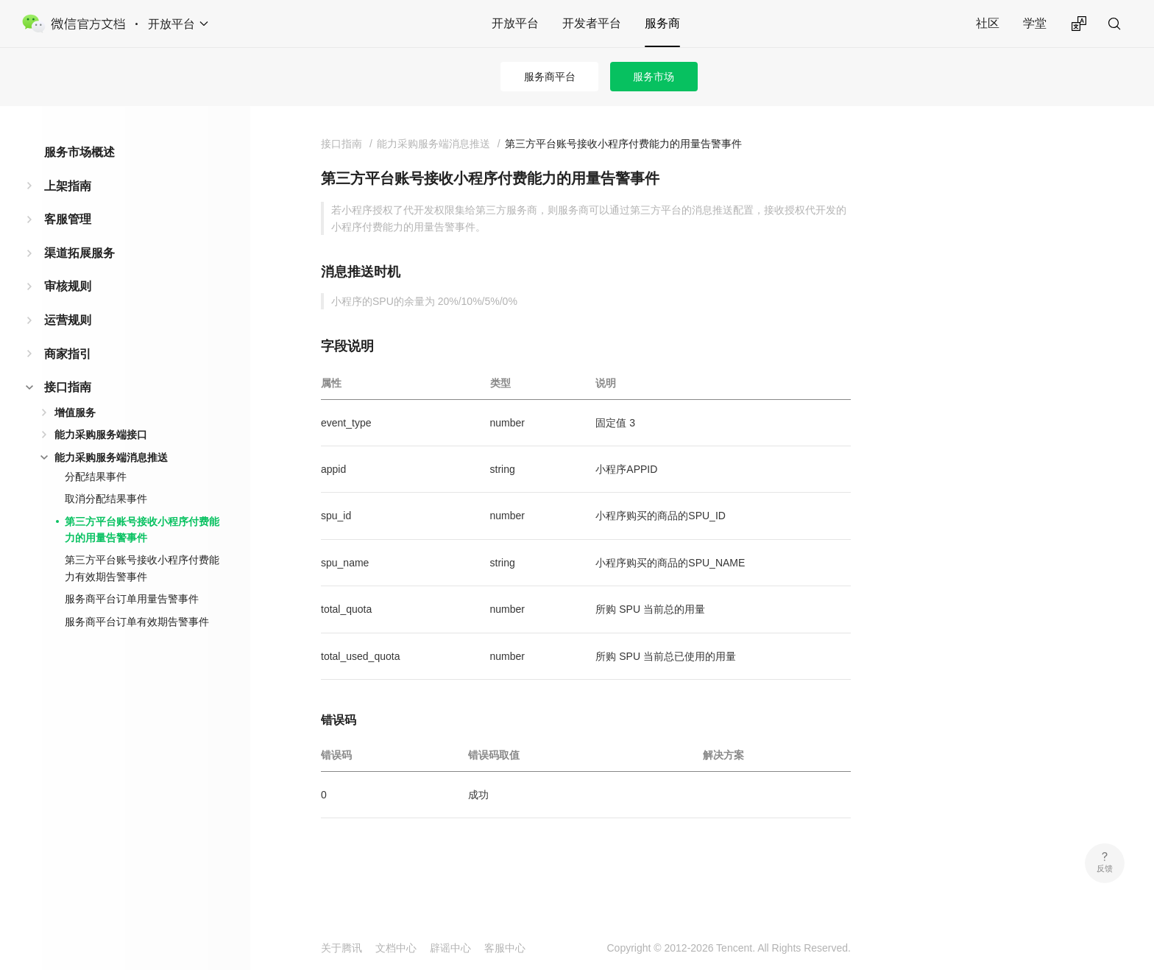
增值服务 (75, 412)
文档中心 (396, 948)
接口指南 (67, 387)
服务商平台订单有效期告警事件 (137, 622)
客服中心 (504, 948)
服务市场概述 (79, 152)
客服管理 (67, 219)
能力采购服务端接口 (100, 434)
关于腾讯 (341, 948)
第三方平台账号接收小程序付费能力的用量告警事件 (142, 530)
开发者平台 (591, 23)
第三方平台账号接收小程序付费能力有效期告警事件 (142, 568)
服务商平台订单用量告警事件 (132, 599)
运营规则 (67, 320)
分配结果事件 (96, 476)
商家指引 (67, 354)
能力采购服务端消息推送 (111, 457)
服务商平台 (550, 76)
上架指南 (67, 186)
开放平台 (515, 23)
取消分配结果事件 (106, 499)
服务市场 (653, 76)
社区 (987, 23)
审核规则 (67, 286)
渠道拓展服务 (79, 253)
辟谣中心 (450, 948)
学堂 (1035, 23)
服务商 (662, 23)
